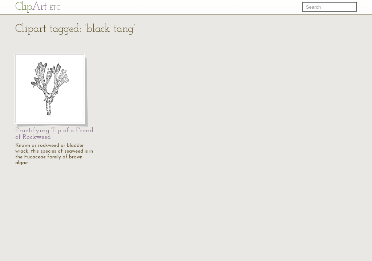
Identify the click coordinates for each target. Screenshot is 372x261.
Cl (37, 7)
